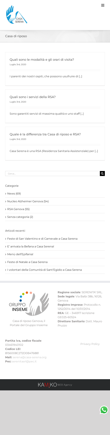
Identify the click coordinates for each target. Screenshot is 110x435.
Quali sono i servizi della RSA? (33, 97)
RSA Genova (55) (18, 209)
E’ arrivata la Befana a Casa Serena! (30, 246)
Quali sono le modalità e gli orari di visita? (42, 60)
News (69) (14, 193)
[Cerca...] (52, 173)
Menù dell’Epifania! (20, 254)
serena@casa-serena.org (29, 357)
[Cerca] (102, 173)
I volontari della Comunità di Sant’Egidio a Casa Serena (44, 269)
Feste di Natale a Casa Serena (27, 262)
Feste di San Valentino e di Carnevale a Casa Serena (42, 238)
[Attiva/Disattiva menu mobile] (103, 5)
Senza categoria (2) (20, 217)
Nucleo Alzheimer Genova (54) (28, 201)
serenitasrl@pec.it (24, 361)
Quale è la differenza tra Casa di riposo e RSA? (45, 134)
